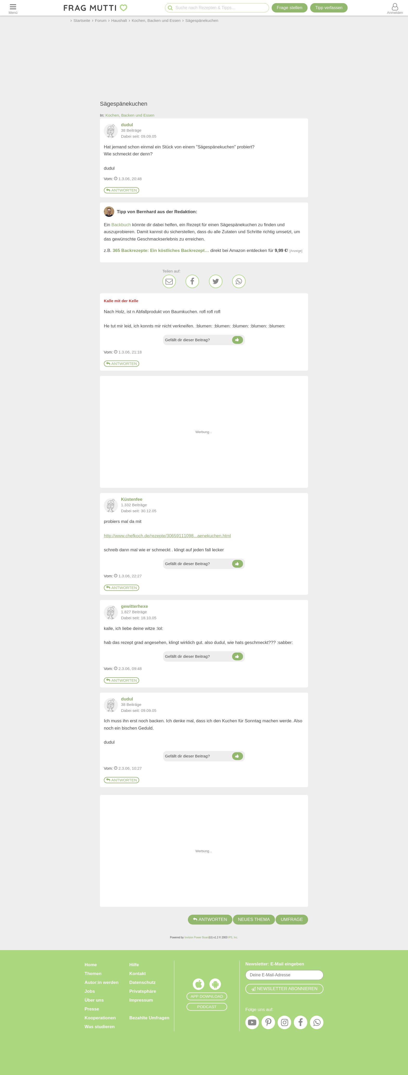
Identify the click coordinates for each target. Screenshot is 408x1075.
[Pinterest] (268, 1024)
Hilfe (134, 964)
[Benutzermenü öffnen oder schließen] (395, 8)
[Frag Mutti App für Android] (215, 985)
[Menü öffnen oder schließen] (13, 8)
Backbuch (121, 224)
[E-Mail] (169, 281)
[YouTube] (252, 1024)
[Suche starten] (170, 8)
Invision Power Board (196, 937)
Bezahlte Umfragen (149, 1017)
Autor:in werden (101, 982)
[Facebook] (192, 281)
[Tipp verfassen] (329, 7)
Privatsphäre (142, 991)
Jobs (90, 991)
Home (91, 964)
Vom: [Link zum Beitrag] (108, 178)
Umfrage (292, 919)
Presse (92, 1009)
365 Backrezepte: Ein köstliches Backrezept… (161, 250)
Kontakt (137, 973)
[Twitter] (215, 281)
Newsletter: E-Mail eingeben (274, 964)
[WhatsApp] (239, 281)
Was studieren (100, 1026)
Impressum (141, 1000)
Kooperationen (100, 1017)
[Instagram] (284, 1024)
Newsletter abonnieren (284, 988)
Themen (93, 973)
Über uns (94, 1000)
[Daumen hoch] (237, 340)
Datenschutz (142, 982)
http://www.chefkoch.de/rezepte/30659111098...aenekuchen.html (167, 535)
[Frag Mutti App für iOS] (198, 985)
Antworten (121, 190)
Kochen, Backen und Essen (129, 115)
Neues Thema (254, 919)
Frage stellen (289, 7)
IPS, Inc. (233, 937)
